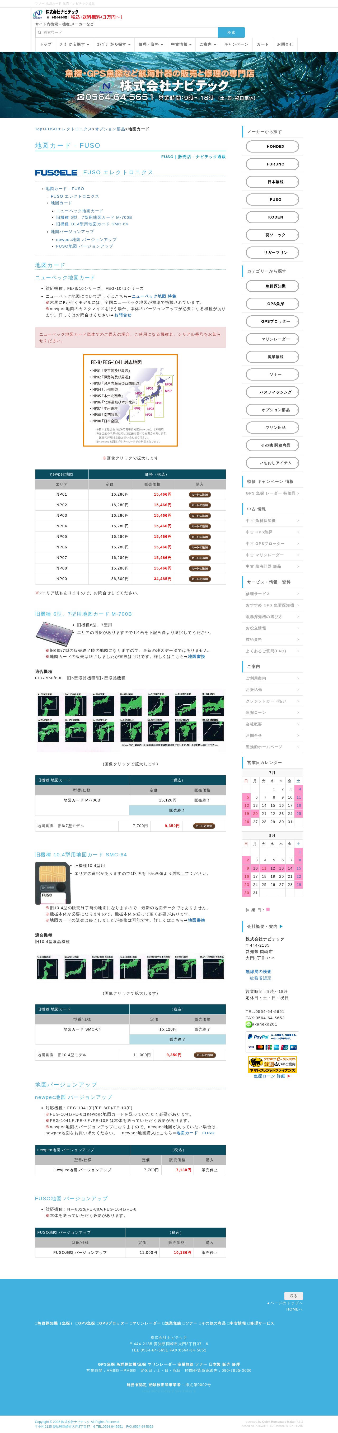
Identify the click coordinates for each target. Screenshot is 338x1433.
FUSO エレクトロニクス (75, 196)
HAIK (299, 1425)
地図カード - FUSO (65, 188)
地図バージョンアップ (72, 231)
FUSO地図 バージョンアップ (85, 246)
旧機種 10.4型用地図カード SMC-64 (92, 224)
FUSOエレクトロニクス (68, 129)
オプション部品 (110, 129)
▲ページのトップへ (284, 1303)
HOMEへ (295, 1309)
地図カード (62, 203)
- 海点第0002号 (169, 1385)
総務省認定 (261, 978)
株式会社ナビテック (75, 1422)
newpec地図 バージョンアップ (86, 239)
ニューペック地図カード (80, 210)
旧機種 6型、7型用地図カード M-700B (94, 217)
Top (39, 129)
